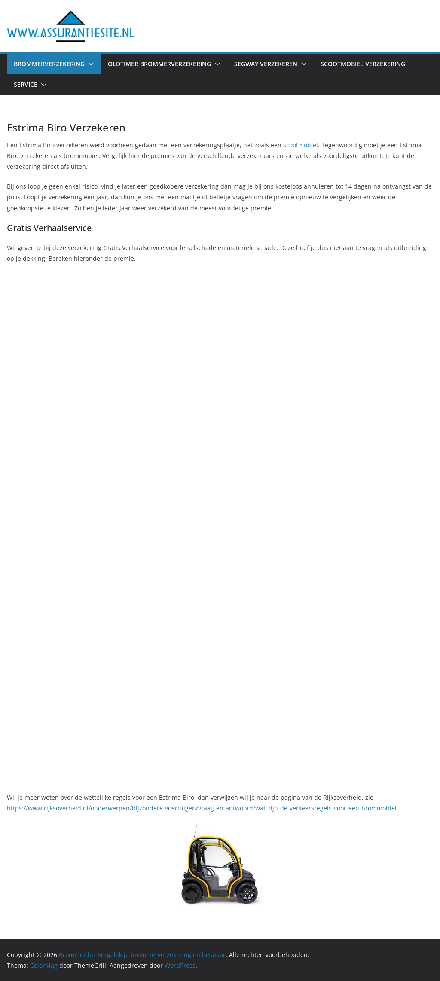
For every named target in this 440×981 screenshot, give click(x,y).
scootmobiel (300, 145)
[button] (89, 64)
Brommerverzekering (49, 64)
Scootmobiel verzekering (363, 64)
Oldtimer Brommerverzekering (159, 64)
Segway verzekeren (265, 64)
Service (25, 84)
